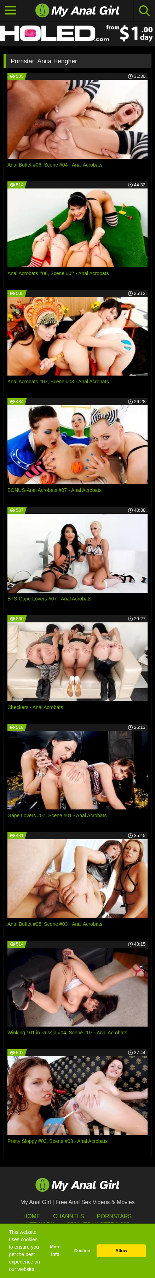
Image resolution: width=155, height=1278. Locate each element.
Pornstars (114, 1216)
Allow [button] (121, 1250)
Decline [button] (82, 1250)
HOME (31, 1216)
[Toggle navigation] (10, 10)
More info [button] (55, 1250)
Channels (68, 1216)
